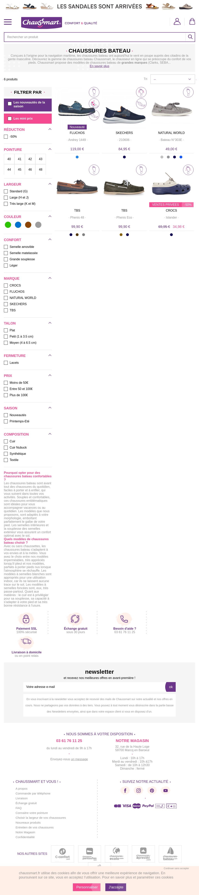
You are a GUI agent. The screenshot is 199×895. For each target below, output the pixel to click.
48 (41, 169)
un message (79, 759)
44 (9, 169)
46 (30, 169)
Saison (10, 408)
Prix (8, 376)
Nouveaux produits (28, 822)
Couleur (12, 217)
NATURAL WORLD (171, 133)
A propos (22, 788)
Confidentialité (25, 837)
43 (41, 159)
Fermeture (15, 356)
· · (77, 139)
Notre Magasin (26, 832)
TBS (77, 210)
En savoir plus (99, 66)
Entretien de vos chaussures (35, 827)
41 (20, 159)
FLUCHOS (77, 133)
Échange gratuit (26, 803)
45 (20, 169)
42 (30, 159)
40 (9, 159)
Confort (12, 240)
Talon (10, 323)
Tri (145, 79)
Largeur (12, 184)
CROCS (171, 210)
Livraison (22, 798)
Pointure (13, 150)
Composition (16, 434)
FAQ (19, 808)
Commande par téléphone (33, 793)
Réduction (14, 130)
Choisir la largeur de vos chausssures (41, 817)
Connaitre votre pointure (32, 812)
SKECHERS (124, 133)
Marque (11, 278)
